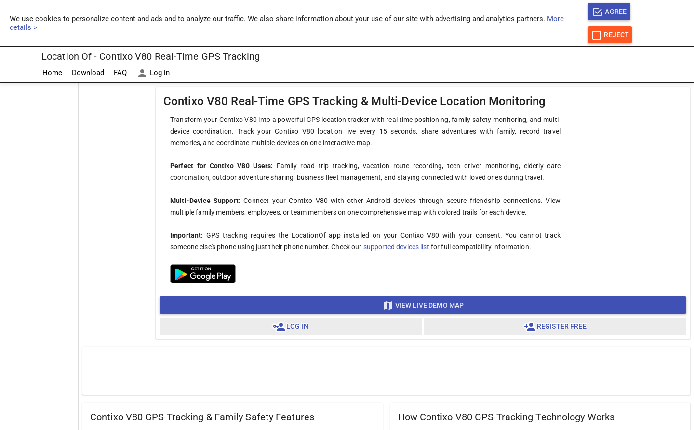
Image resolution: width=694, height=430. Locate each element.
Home (52, 72)
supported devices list (396, 247)
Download (88, 72)
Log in (153, 73)
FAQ (120, 72)
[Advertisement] (39, 228)
